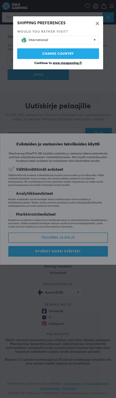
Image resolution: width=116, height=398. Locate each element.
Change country (58, 53)
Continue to (58, 63)
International (34, 40)
